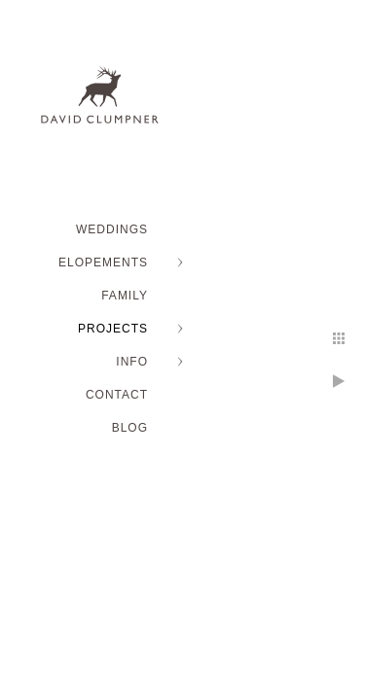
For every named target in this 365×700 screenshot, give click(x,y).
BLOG (130, 428)
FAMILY (124, 295)
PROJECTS (113, 328)
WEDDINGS (112, 229)
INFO (132, 361)
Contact (117, 395)
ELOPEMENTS (103, 262)
